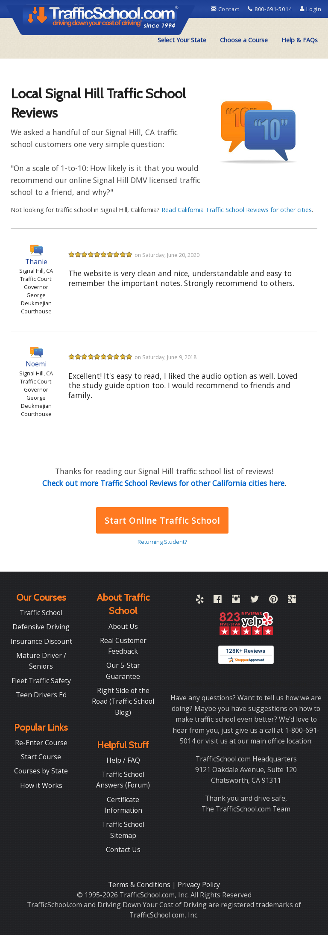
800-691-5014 (270, 9)
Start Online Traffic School (162, 520)
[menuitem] (182, 40)
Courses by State (41, 771)
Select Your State (182, 40)
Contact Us (123, 849)
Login (311, 9)
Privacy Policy (199, 884)
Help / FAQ (123, 760)
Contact (226, 9)
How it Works (41, 785)
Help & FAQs (299, 40)
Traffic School (41, 612)
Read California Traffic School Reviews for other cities (236, 210)
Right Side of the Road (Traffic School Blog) (123, 701)
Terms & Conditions (140, 884)
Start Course (41, 756)
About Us (123, 626)
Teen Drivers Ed (41, 694)
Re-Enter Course (41, 742)
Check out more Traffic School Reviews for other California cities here (163, 483)
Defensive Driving (41, 626)
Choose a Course (244, 40)
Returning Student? (162, 542)
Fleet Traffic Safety (41, 680)
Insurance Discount (41, 641)
